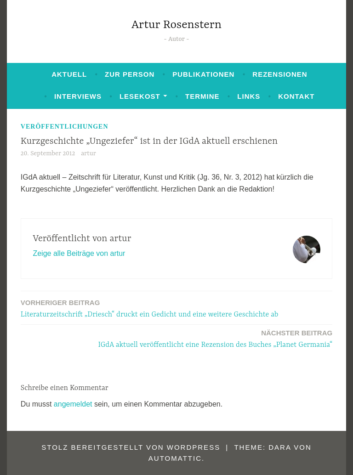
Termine (202, 96)
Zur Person (129, 74)
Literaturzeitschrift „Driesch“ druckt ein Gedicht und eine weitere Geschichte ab (150, 308)
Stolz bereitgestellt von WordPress (130, 447)
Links (248, 96)
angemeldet (73, 404)
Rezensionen (279, 74)
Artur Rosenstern (176, 25)
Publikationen (203, 74)
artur (88, 153)
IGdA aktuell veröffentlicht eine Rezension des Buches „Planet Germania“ (215, 338)
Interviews (78, 96)
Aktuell (69, 74)
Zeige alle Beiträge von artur (79, 253)
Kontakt (296, 96)
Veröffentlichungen (64, 126)
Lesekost (140, 96)
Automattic (175, 458)
